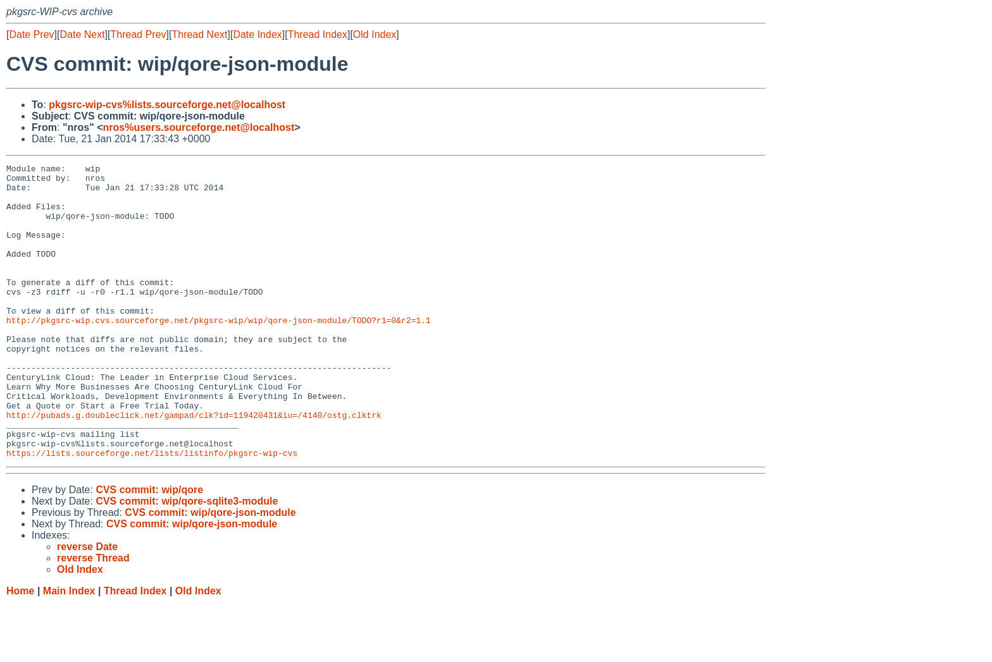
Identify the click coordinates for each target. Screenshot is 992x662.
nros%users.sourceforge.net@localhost (199, 127)
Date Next (81, 34)
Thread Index (317, 34)
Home (20, 649)
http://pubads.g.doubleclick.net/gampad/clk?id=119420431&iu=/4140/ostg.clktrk (193, 466)
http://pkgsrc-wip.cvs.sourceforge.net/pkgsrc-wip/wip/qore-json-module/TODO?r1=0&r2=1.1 (218, 352)
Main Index (69, 649)
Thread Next (199, 34)
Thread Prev (138, 34)
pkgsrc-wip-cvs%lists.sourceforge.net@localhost (167, 104)
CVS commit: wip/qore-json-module (210, 571)
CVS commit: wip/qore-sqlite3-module (187, 560)
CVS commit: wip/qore (149, 548)
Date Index (257, 34)
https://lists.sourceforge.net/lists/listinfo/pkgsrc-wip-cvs (151, 511)
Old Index (374, 34)
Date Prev (31, 34)
